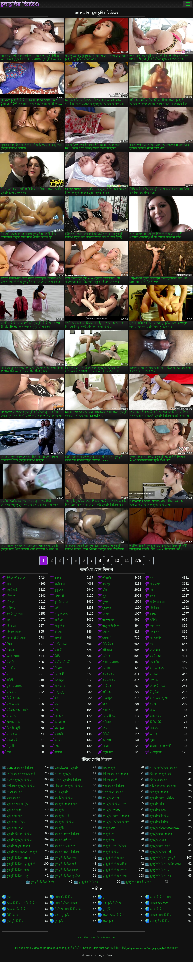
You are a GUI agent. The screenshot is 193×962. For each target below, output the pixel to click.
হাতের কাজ (157, 668)
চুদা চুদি (59, 921)
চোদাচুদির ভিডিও (160, 921)
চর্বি (9, 752)
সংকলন (154, 632)
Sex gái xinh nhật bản (96, 947)
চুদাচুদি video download (164, 827)
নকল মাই (12, 740)
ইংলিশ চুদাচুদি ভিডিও (19, 779)
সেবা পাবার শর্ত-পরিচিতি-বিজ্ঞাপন (96, 937)
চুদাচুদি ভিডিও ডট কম (115, 864)
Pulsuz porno (23, 947)
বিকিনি (106, 734)
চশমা (105, 728)
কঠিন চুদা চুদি (14, 791)
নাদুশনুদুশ (60, 692)
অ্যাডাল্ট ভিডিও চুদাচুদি (163, 767)
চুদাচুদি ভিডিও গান (113, 858)
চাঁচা (104, 590)
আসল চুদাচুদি (63, 773)
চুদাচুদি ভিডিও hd (160, 851)
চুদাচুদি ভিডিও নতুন (18, 876)
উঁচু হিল (154, 692)
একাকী (58, 638)
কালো (58, 632)
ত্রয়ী (57, 608)
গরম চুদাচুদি (61, 791)
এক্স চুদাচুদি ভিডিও (113, 785)
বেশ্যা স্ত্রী (59, 674)
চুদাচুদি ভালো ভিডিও (67, 851)
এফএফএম (108, 680)
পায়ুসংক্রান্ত (61, 614)
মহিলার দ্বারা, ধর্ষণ (17, 710)
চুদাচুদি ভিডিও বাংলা (114, 876)
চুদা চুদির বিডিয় (16, 821)
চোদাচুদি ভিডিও (111, 903)
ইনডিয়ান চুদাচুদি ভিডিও (21, 785)
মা (8, 674)
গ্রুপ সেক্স (60, 686)
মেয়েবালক (13, 722)
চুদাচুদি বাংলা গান (65, 845)
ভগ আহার (13, 704)
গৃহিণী (10, 680)
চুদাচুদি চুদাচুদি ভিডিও (19, 839)
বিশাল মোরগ (14, 632)
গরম (9, 620)
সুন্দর (105, 602)
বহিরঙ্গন (107, 650)
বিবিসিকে (107, 644)
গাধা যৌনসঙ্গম (111, 662)
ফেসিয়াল (155, 656)
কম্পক (154, 680)
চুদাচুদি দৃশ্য (108, 839)
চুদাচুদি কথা (108, 833)
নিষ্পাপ (11, 596)
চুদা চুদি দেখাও (110, 797)
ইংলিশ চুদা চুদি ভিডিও (115, 773)
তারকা (154, 674)
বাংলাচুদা (107, 921)
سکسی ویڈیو (134, 947)
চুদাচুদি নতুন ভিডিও (18, 845)
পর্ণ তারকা (61, 644)
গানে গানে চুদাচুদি (112, 791)
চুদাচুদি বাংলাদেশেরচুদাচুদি (22, 851)
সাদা (152, 590)
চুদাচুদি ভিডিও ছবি (65, 864)
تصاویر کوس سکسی (154, 947)
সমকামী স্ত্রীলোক (16, 638)
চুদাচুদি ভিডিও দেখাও (115, 870)
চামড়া (10, 650)
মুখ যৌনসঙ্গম (15, 686)
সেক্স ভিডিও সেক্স (160, 897)
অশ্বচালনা (155, 584)
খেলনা (106, 614)
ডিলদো (59, 668)
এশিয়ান (59, 620)
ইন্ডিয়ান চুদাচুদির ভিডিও (69, 785)
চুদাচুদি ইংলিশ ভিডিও (19, 833)
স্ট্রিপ (9, 644)
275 (137, 560)
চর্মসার (106, 656)
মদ (56, 704)
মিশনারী (59, 596)
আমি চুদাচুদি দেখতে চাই (21, 773)
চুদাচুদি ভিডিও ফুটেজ (67, 876)
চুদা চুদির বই (62, 815)
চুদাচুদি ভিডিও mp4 (18, 858)
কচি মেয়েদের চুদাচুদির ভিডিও (166, 785)
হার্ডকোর (60, 584)
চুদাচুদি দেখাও (158, 839)
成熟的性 (172, 947)
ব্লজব (58, 578)
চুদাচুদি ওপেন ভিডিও (67, 833)
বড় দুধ (106, 584)
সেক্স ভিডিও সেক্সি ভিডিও (22, 903)
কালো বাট (61, 722)
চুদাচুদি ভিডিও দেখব (67, 870)
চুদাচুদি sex (108, 827)
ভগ (152, 578)
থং (56, 698)
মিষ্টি (57, 656)
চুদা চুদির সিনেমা (16, 827)
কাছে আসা (13, 656)
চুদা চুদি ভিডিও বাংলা (114, 803)
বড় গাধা (107, 740)
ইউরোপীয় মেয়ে (16, 578)
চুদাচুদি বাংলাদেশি (160, 845)
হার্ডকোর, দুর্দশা (159, 698)
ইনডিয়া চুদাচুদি (158, 779)
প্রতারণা (59, 716)
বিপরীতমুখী (14, 728)
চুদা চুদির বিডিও (159, 815)
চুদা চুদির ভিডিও (64, 821)
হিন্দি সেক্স (13, 915)
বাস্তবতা (11, 692)
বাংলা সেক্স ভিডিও (113, 915)
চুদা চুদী (106, 909)
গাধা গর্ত (107, 710)
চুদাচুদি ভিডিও (110, 851)
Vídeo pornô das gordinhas (48, 947)
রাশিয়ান (107, 692)
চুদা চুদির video (111, 809)
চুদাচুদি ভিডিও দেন (161, 870)
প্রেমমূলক (155, 752)
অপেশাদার (108, 620)
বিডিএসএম (14, 698)
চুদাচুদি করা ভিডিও (161, 833)
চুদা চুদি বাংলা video (162, 797)
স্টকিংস (154, 608)
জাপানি (106, 638)
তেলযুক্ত (107, 698)
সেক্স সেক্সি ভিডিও (18, 909)
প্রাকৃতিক (60, 626)
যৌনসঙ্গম (155, 716)
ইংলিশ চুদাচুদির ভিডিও (68, 779)
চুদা (9, 897)
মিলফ (10, 602)
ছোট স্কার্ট (107, 752)
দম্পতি (11, 668)
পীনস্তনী (107, 578)
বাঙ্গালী (59, 734)
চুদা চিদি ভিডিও (64, 797)
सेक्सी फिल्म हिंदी (118, 947)
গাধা (9, 584)
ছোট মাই (12, 590)
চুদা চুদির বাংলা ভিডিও (115, 815)
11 (127, 560)
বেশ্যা (153, 614)
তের (152, 596)
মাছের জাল (14, 734)
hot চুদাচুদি (108, 767)
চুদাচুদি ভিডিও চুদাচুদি (162, 858)
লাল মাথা (155, 650)
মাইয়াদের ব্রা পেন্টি (161, 746)
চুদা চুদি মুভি (14, 809)
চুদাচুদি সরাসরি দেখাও (139, 882)
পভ (152, 644)
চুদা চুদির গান (14, 815)
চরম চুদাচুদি (13, 797)
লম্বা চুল (59, 728)
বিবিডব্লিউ (156, 722)
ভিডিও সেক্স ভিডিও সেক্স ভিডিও (71, 909)
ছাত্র (104, 704)
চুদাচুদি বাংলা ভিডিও (114, 845)
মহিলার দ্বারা (157, 602)
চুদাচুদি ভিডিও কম (65, 858)
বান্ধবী (58, 650)
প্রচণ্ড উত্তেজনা (159, 686)
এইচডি (154, 620)
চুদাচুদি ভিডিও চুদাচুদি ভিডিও (23, 864)
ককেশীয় (155, 662)
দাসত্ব (153, 704)
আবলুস (59, 680)
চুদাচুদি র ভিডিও (88, 882)
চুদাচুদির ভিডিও (20, 4)
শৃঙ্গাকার (106, 608)
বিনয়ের (11, 626)
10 (117, 560)
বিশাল (58, 752)
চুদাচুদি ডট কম (63, 839)
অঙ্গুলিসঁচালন (111, 626)
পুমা (152, 740)
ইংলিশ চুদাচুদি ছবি (160, 773)
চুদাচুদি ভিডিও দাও (18, 870)
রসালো (59, 740)
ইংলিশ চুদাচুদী (110, 779)
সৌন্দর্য (11, 608)
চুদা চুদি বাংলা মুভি (17, 803)
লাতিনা (106, 686)
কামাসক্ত (155, 626)
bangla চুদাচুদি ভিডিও (20, 767)
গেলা (105, 746)
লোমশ (106, 632)
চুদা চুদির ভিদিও (159, 821)
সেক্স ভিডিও (157, 909)
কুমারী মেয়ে (61, 602)
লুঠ (104, 596)
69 (56, 710)
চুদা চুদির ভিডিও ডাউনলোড (118, 821)
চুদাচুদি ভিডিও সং (160, 876)
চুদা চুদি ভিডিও (15, 921)
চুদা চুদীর (60, 827)
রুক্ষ (152, 710)
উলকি (10, 662)
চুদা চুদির (60, 809)
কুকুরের (59, 590)
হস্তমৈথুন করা (15, 614)
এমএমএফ (108, 674)
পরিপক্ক (106, 722)
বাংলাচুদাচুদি (62, 915)
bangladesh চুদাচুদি (66, 767)
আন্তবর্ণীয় (156, 638)
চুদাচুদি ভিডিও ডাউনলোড (165, 864)
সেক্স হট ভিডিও (64, 897)
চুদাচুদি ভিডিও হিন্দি (42, 882)
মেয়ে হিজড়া (109, 716)
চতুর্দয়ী (11, 746)
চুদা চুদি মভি (157, 803)
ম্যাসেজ (11, 716)
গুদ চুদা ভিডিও (159, 791)
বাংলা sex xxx (159, 903)
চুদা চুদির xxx (158, 809)
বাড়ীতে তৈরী (62, 662)
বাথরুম (154, 728)
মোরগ (106, 668)
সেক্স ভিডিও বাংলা (66, 903)
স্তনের (153, 734)
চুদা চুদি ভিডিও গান (66, 803)
